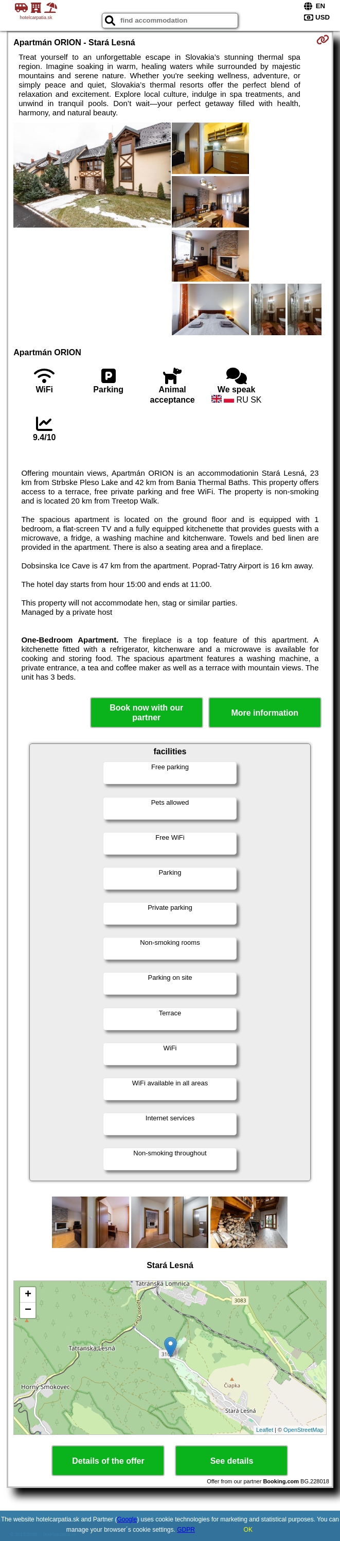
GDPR (186, 1529)
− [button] (28, 1310)
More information (264, 712)
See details (232, 1461)
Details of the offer (108, 1461)
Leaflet (264, 1430)
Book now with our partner (146, 712)
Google (127, 1519)
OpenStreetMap (303, 1430)
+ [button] (28, 1295)
